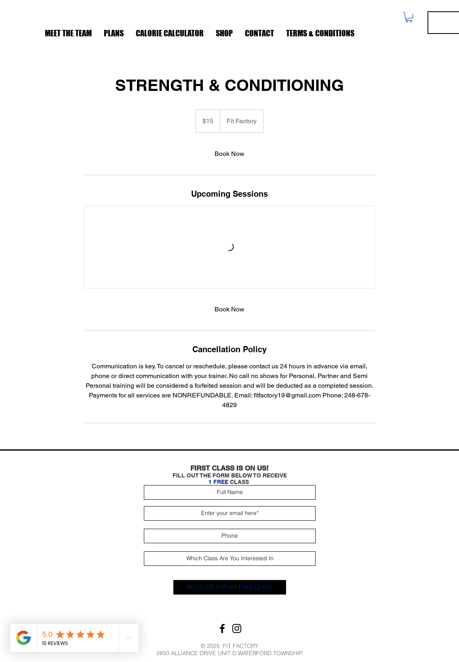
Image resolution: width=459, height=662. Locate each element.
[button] (409, 17)
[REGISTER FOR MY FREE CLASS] (229, 587)
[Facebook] (222, 628)
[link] (229, 154)
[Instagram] (237, 628)
